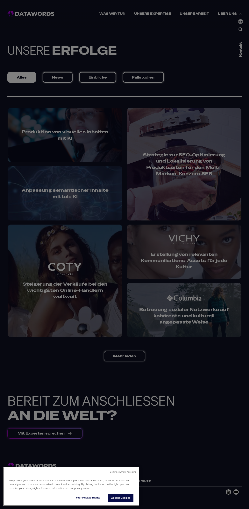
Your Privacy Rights (88, 497)
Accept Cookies (120, 497)
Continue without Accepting (123, 472)
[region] (71, 486)
